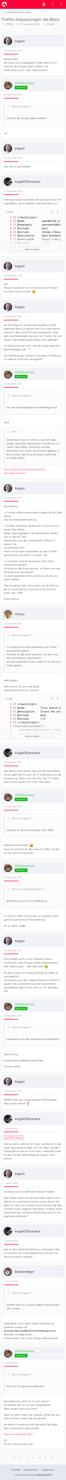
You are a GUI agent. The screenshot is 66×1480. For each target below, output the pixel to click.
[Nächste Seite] (52, 1458)
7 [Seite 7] (45, 1457)
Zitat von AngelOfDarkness (26, 889)
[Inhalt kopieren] (57, 212)
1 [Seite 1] (20, 1457)
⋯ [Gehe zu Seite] (27, 1457)
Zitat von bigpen (20, 106)
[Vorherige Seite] (14, 1458)
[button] (52, 212)
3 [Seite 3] (33, 1457)
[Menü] (61, 4)
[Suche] (43, 4)
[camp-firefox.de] (4, 4)
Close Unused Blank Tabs (18, 1434)
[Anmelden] (52, 4)
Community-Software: (33, 1474)
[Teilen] (61, 30)
